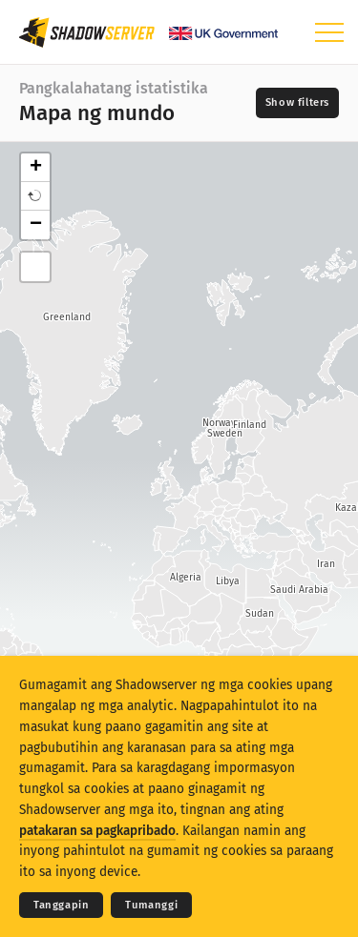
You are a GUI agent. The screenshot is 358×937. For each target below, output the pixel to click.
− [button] (36, 225)
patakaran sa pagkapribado (97, 831)
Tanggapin (61, 905)
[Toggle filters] (297, 103)
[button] (35, 196)
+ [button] (36, 167)
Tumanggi (151, 905)
